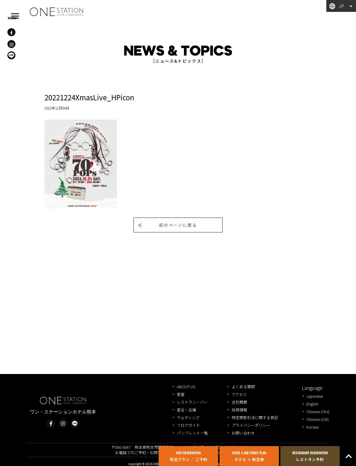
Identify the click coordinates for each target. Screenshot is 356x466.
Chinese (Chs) (317, 411)
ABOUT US (186, 386)
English (312, 404)
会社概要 (239, 402)
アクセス (239, 394)
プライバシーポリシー (251, 425)
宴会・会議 (186, 410)
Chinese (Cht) (317, 419)
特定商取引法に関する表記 (255, 417)
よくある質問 (243, 386)
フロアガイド (188, 425)
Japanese (314, 396)
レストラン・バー (192, 402)
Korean (312, 427)
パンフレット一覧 (192, 433)
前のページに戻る (178, 225)
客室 (181, 394)
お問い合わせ (243, 433)
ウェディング (188, 417)
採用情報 (239, 410)
